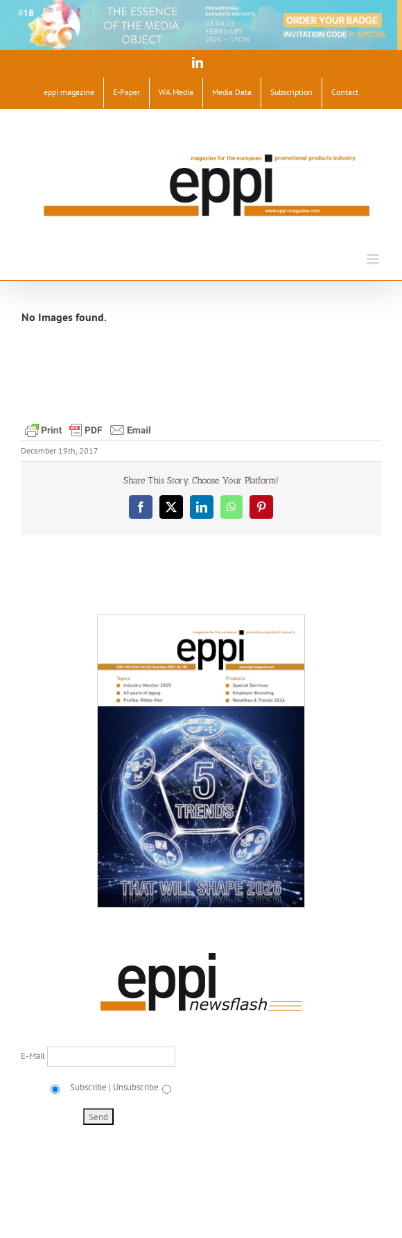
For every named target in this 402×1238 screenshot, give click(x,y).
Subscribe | (89, 1087)
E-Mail (34, 1056)
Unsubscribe (136, 1087)
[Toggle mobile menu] (374, 259)
